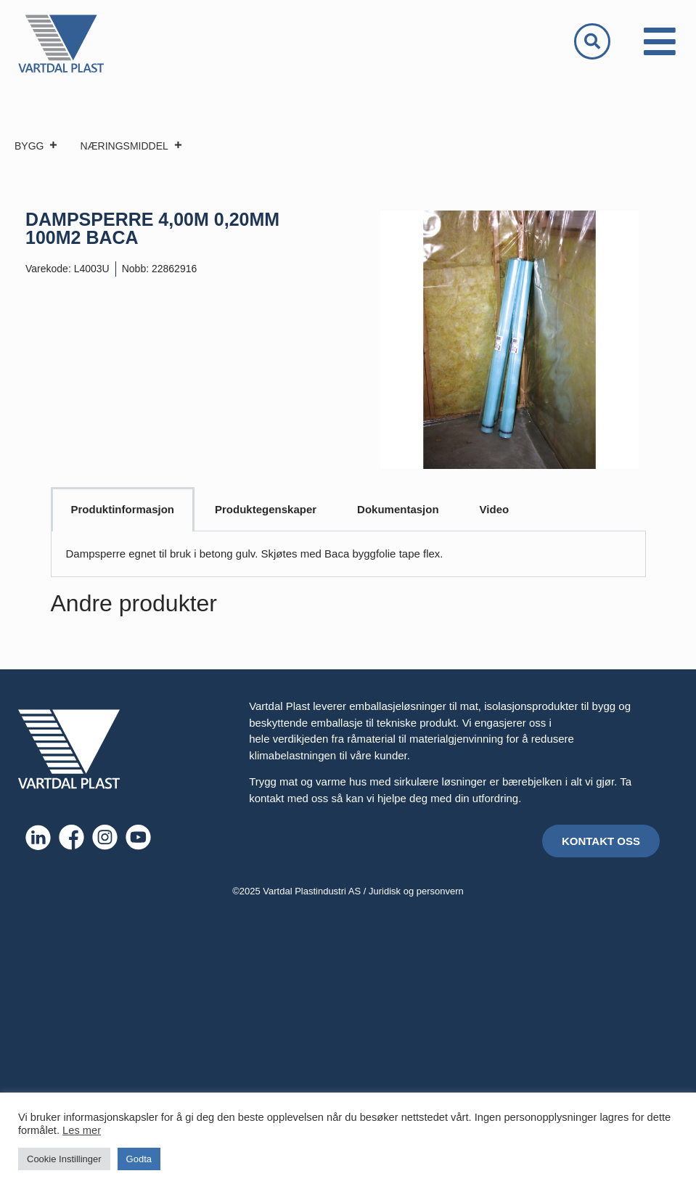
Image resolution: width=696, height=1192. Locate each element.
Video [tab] (494, 509)
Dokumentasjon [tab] (398, 509)
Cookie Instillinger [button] (64, 1159)
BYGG (36, 145)
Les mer (81, 1130)
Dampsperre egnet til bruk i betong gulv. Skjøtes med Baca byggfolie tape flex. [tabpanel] (254, 553)
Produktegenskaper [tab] (265, 509)
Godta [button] (139, 1159)
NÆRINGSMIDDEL (131, 145)
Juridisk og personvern (416, 891)
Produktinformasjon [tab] (123, 509)
